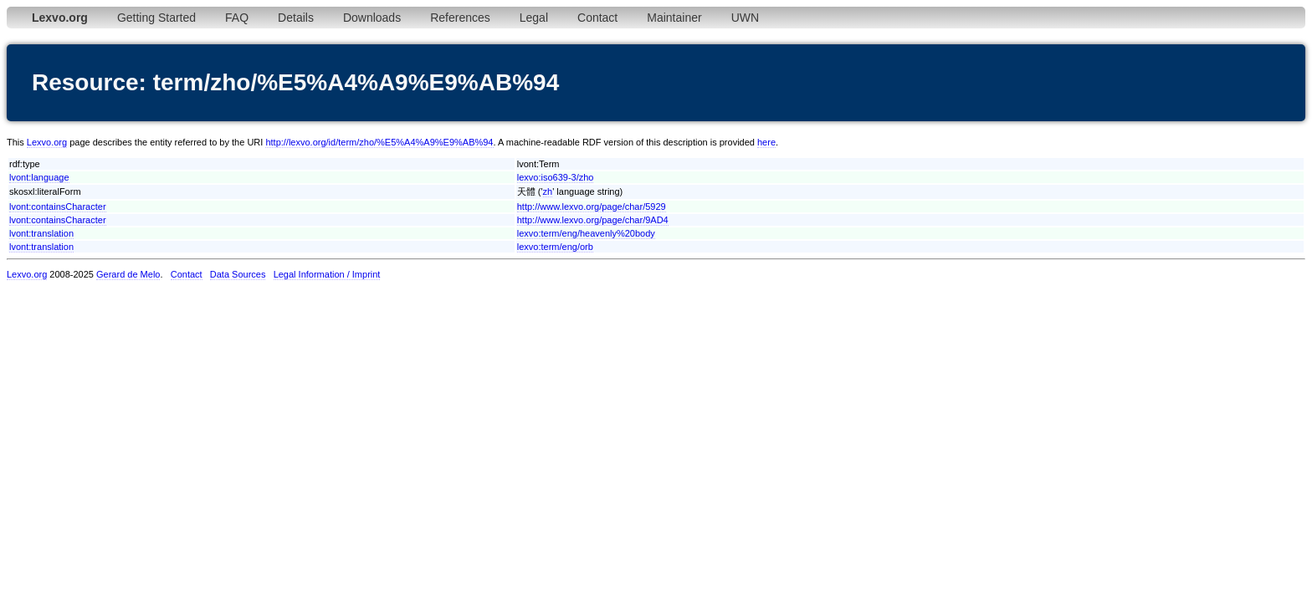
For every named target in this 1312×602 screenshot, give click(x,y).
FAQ (237, 17)
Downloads (372, 17)
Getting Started (156, 17)
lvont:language (39, 177)
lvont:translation (41, 233)
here (766, 142)
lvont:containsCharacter (57, 207)
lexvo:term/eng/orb (555, 247)
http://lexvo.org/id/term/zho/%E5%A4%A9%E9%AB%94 (379, 142)
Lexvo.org (47, 142)
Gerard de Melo (128, 274)
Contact (597, 17)
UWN (745, 17)
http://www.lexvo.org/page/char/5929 (591, 207)
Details (296, 17)
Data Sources (238, 274)
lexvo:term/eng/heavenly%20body (586, 233)
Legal (534, 17)
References (460, 17)
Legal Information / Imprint (327, 274)
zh (548, 191)
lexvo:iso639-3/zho (555, 177)
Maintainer (674, 17)
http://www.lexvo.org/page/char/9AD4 (593, 220)
